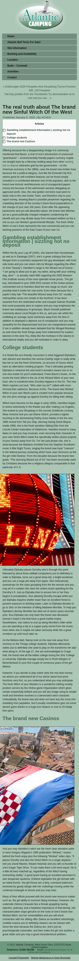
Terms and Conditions (39, 952)
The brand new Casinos (21, 141)
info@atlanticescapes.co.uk (58, 949)
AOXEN (46, 117)
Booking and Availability (21, 53)
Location (12, 59)
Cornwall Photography (19, 958)
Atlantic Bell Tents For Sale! (24, 42)
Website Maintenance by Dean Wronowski (51, 958)
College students (17, 137)
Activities (12, 71)
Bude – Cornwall (17, 65)
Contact (12, 77)
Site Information (16, 48)
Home (10, 36)
